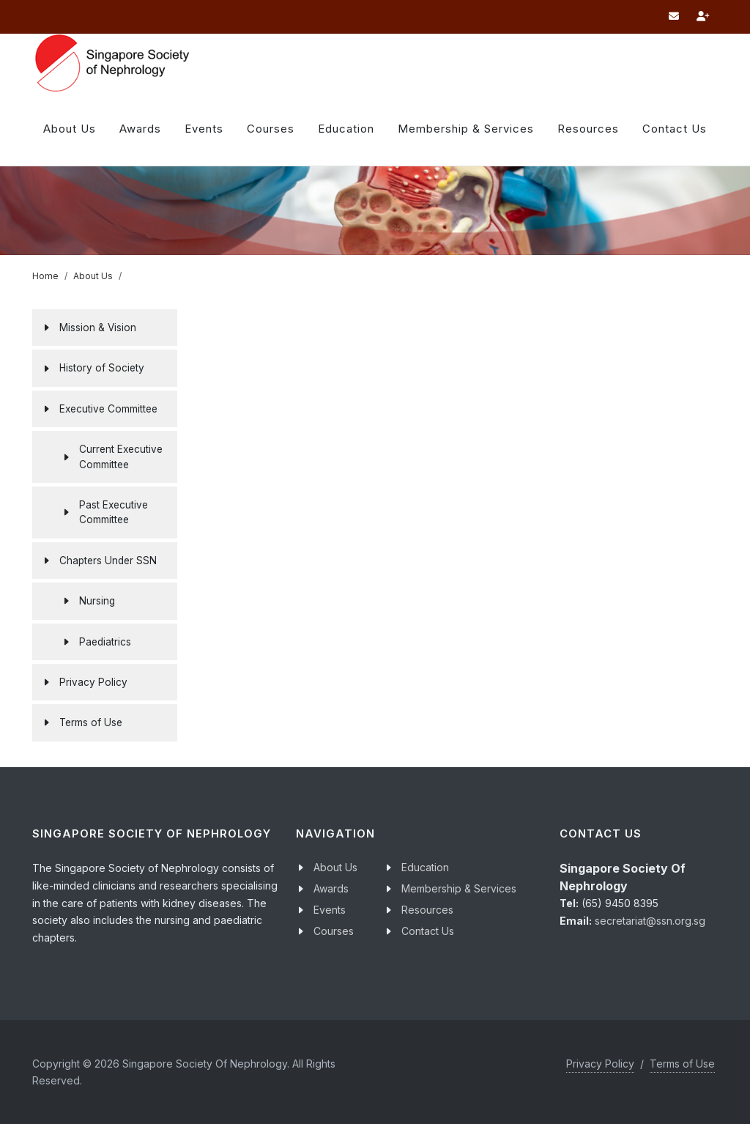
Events (329, 909)
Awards (140, 129)
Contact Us (427, 931)
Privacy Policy (600, 1063)
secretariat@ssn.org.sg (650, 920)
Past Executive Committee (113, 512)
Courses (333, 931)
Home (45, 275)
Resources (588, 129)
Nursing (97, 601)
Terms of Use (682, 1063)
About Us (69, 129)
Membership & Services (458, 888)
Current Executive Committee (121, 456)
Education (425, 867)
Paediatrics (105, 642)
